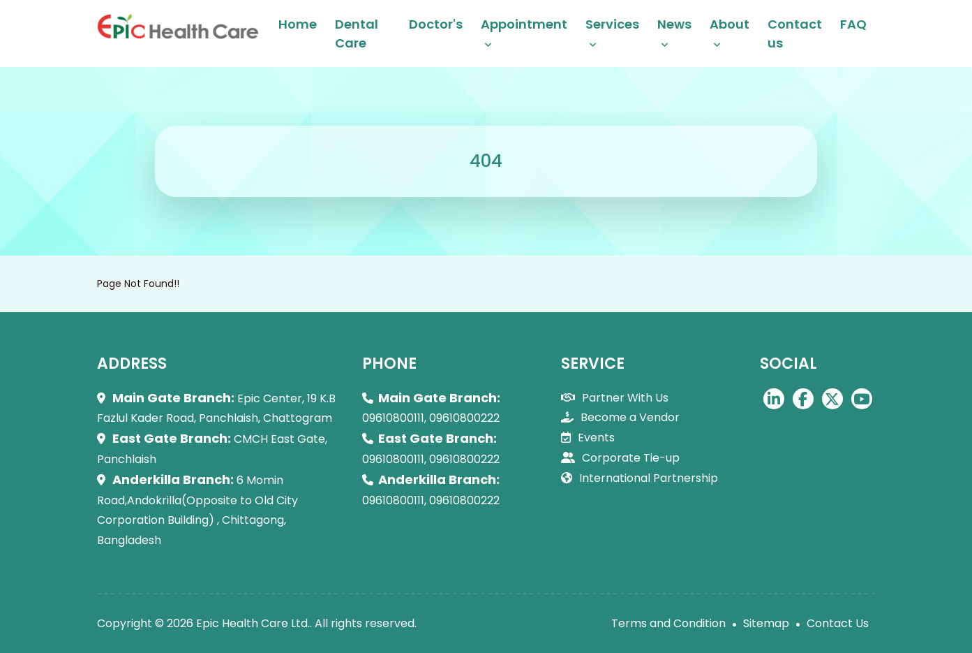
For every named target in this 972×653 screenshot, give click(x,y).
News (674, 24)
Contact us (795, 33)
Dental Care (356, 33)
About (729, 24)
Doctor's (436, 24)
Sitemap (766, 623)
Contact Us (838, 623)
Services (612, 24)
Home (297, 24)
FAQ (853, 24)
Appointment (524, 24)
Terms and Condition (668, 623)
